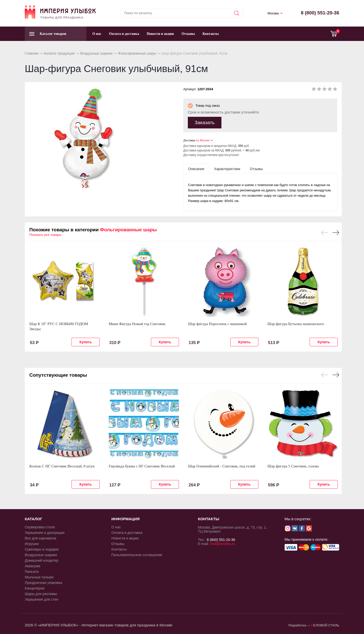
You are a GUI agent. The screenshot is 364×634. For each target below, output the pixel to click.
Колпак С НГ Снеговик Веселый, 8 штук (62, 466)
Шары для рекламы (41, 594)
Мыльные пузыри (39, 577)
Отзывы (188, 34)
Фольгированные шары (137, 53)
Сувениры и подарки (42, 549)
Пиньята (32, 572)
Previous (324, 232)
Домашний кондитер (41, 560)
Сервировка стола (40, 527)
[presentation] (196, 168)
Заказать (205, 122)
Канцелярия (34, 588)
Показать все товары (45, 235)
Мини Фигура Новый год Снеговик (137, 324)
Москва (273, 13)
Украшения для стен (41, 599)
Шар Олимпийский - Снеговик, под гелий (221, 466)
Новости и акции (160, 34)
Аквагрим (32, 566)
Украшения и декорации (44, 533)
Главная (31, 53)
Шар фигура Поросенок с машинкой (217, 324)
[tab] (196, 169)
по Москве (203, 140)
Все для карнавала (40, 538)
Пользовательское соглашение (137, 555)
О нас (96, 34)
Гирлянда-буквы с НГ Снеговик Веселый (142, 466)
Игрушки (32, 544)
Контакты (210, 34)
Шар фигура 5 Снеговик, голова (293, 466)
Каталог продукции (59, 53)
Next (335, 232)
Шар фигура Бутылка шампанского (295, 324)
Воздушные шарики (96, 53)
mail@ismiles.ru (222, 544)
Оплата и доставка (124, 34)
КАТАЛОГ (33, 519)
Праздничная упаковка (43, 583)
